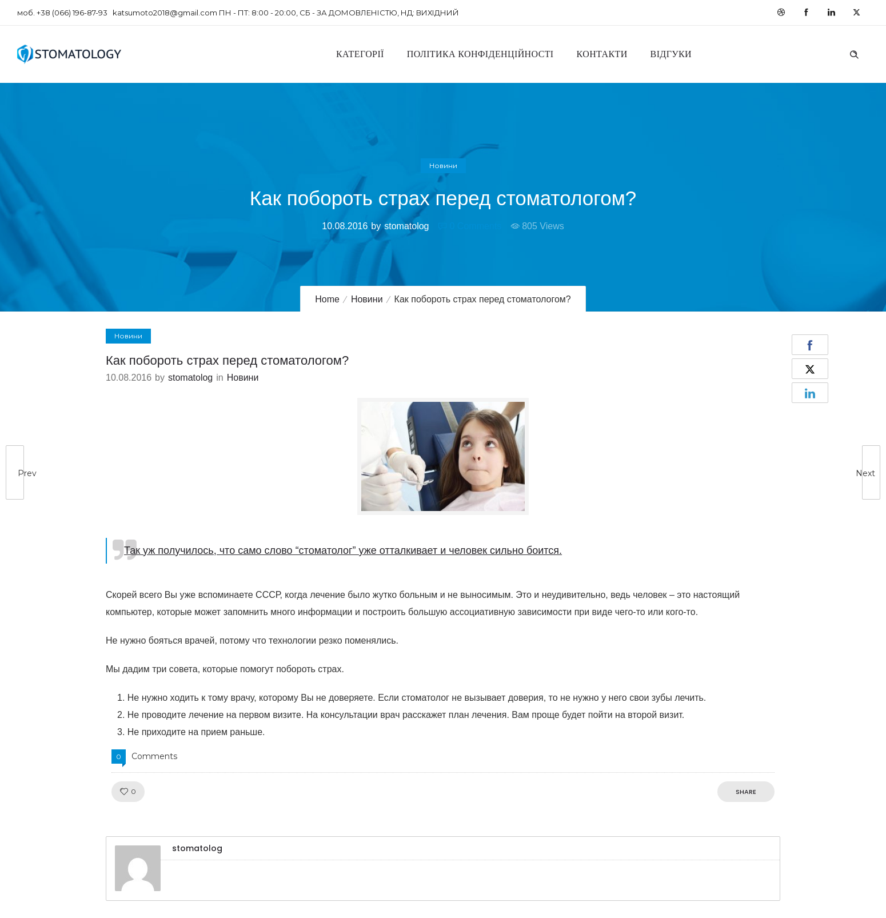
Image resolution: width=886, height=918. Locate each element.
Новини (367, 299)
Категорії (360, 54)
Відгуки (671, 54)
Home (327, 299)
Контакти (602, 54)
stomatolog (406, 226)
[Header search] (854, 53)
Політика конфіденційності (480, 54)
